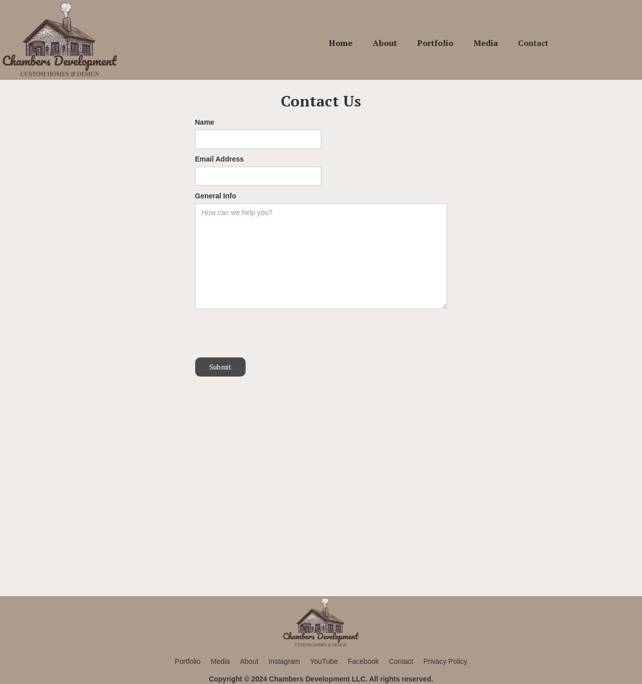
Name (204, 122)
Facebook (363, 661)
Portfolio (435, 42)
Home (341, 42)
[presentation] (271, 333)
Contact (533, 42)
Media (486, 42)
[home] (60, 40)
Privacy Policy (445, 661)
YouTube (324, 661)
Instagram (284, 661)
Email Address (219, 159)
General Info (216, 196)
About (385, 42)
